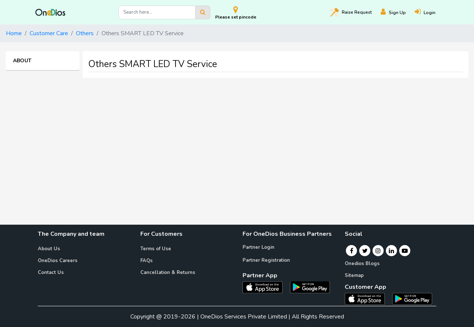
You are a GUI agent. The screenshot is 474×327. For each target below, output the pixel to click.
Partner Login (258, 247)
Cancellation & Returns (167, 272)
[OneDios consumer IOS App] (368, 298)
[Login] (429, 12)
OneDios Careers (57, 260)
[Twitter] (365, 251)
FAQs (146, 260)
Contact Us (51, 272)
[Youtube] (405, 251)
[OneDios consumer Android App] (412, 298)
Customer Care (49, 33)
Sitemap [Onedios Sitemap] (354, 275)
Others (85, 33)
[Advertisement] (237, 136)
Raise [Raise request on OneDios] (351, 12)
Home (14, 33)
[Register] (398, 12)
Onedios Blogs (362, 263)
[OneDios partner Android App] (310, 287)
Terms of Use (155, 248)
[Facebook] (351, 251)
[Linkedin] (391, 251)
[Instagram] (378, 251)
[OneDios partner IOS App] (265, 287)
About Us (49, 248)
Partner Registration (266, 260)
